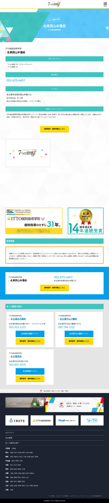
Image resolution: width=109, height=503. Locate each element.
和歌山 (32, 473)
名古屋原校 (16, 356)
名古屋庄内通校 (18, 319)
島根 (15, 477)
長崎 (19, 485)
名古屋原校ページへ (30, 371)
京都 (19, 473)
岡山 (19, 477)
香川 (15, 481)
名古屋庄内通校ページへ (30, 334)
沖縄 (11, 490)
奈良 (27, 473)
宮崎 (31, 485)
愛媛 (19, 481)
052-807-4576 (17, 364)
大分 (27, 485)
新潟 (13, 461)
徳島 (11, 481)
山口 (27, 477)
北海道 (14, 448)
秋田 (23, 452)
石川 (15, 465)
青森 (11, 452)
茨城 (28, 457)
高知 (23, 481)
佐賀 (15, 485)
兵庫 (15, 473)
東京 (11, 457)
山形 (27, 452)
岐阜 (15, 469)
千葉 (24, 457)
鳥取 (11, 477)
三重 (23, 469)
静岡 (19, 469)
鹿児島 (36, 485)
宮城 (19, 452)
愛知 (11, 469)
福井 (19, 465)
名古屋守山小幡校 (68, 319)
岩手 (15, 452)
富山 (11, 465)
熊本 (23, 485)
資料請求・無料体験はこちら (54, 129)
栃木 (32, 457)
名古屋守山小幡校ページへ (79, 334)
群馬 (36, 457)
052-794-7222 (66, 327)
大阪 (11, 473)
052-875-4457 (16, 80)
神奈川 (16, 457)
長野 (17, 461)
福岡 (11, 485)
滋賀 (23, 473)
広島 (23, 477)
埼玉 (20, 457)
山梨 (21, 461)
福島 (31, 452)
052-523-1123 (17, 327)
